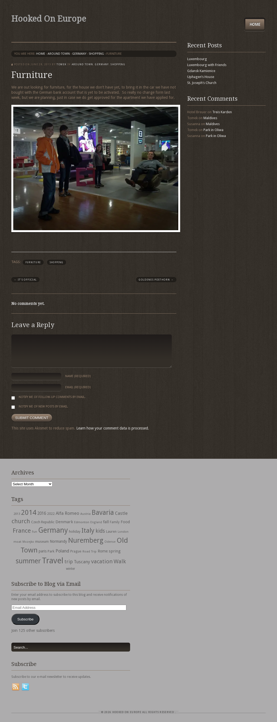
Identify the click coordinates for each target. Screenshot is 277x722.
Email (78, 387)
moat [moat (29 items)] (17, 542)
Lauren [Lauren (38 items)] (111, 531)
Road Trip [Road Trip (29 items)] (90, 551)
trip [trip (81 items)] (68, 561)
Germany (79, 54)
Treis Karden (222, 112)
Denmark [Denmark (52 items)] (64, 521)
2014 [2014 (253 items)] (28, 512)
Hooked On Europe (48, 19)
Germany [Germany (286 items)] (53, 530)
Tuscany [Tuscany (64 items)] (82, 561)
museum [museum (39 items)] (42, 541)
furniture (33, 262)
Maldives (210, 118)
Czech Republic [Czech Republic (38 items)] (42, 522)
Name (78, 376)
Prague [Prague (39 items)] (75, 551)
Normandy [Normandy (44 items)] (58, 541)
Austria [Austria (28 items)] (85, 514)
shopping (96, 54)
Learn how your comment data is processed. (112, 428)
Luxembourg (197, 59)
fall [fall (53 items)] (106, 521)
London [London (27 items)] (123, 532)
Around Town (59, 54)
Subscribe (25, 619)
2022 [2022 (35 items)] (51, 514)
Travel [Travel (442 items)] (52, 560)
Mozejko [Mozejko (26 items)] (28, 542)
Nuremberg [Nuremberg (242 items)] (85, 540)
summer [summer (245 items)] (28, 561)
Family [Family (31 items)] (115, 522)
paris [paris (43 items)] (43, 551)
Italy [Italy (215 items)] (87, 530)
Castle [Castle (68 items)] (121, 513)
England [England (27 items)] (96, 522)
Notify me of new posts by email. (43, 406)
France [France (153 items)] (22, 530)
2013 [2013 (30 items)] (17, 514)
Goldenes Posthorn (156, 279)
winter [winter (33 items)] (70, 569)
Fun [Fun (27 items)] (34, 532)
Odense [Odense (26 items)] (110, 542)
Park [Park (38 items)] (51, 551)
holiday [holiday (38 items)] (74, 531)
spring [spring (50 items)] (115, 551)
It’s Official (25, 279)
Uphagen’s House (200, 77)
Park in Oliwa (213, 130)
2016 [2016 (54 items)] (41, 513)
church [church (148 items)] (21, 521)
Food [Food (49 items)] (125, 521)
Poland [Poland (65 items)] (62, 551)
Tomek (61, 64)
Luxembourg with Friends (206, 65)
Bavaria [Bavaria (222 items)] (103, 512)
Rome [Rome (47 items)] (103, 551)
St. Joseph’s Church (201, 83)
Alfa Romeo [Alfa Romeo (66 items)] (67, 513)
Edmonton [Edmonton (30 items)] (81, 522)
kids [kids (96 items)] (100, 531)
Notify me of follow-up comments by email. (52, 397)
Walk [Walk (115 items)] (120, 561)
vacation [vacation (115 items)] (102, 561)
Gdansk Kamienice (201, 71)
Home (254, 24)
